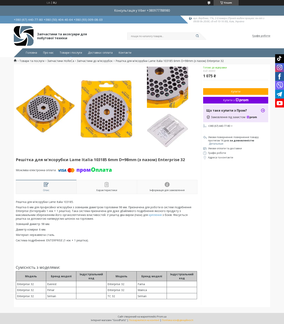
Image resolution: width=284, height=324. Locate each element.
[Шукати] (197, 36)
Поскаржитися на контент (144, 320)
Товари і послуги (71, 52)
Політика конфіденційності (177, 320)
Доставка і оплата (100, 52)
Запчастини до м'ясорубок (95, 61)
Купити (235, 91)
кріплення (155, 215)
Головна (31, 52)
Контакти (125, 52)
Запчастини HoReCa (60, 61)
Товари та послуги (31, 61)
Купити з (235, 100)
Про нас (48, 52)
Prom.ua (161, 316)
